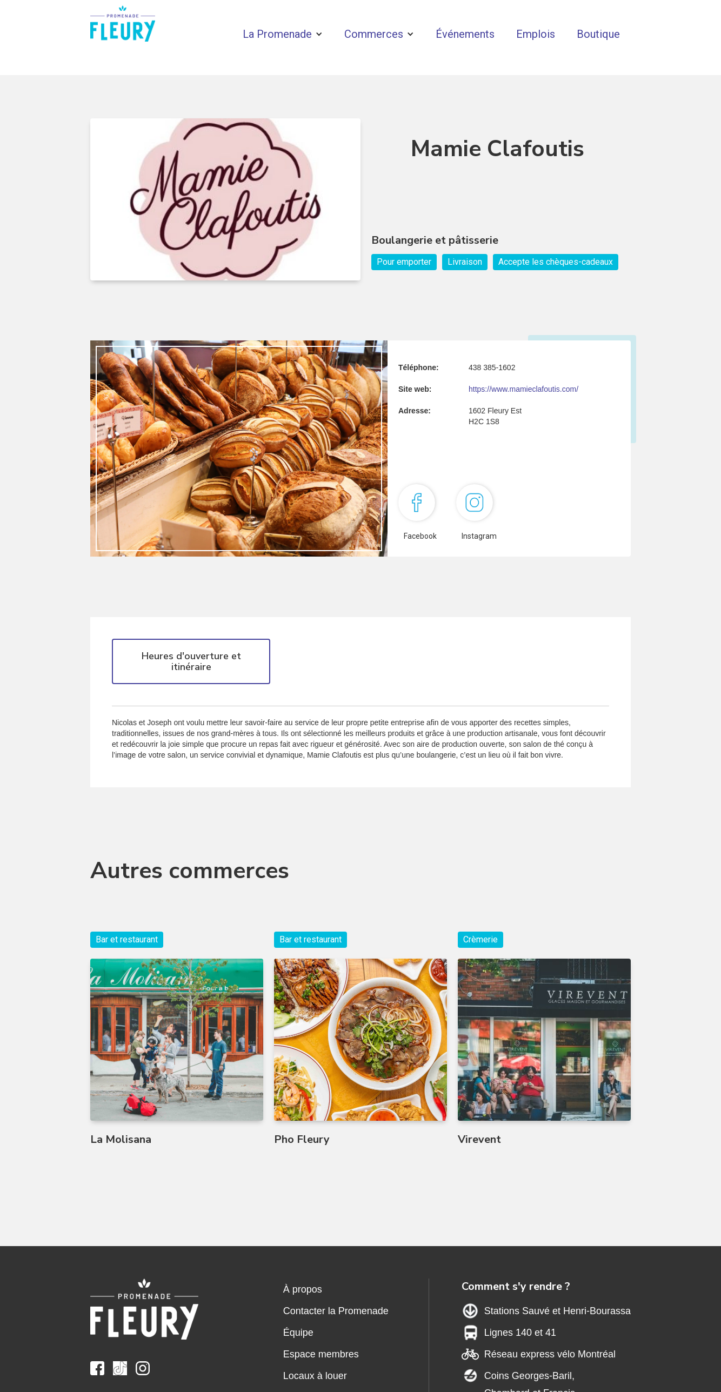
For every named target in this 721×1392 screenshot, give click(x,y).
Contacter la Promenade (336, 1311)
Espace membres (321, 1354)
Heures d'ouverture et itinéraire (191, 661)
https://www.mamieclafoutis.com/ (523, 389)
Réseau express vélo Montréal (550, 1354)
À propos (302, 1289)
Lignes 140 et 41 (520, 1332)
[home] (122, 26)
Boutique (598, 34)
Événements (465, 34)
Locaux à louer (315, 1375)
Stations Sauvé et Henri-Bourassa (557, 1311)
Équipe (298, 1332)
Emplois (535, 34)
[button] (282, 34)
